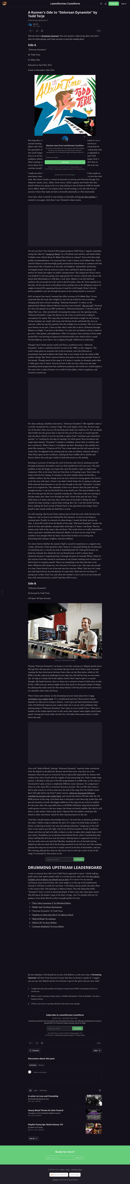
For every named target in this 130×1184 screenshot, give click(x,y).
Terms (68, 1170)
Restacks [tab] (41, 1065)
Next (97, 1050)
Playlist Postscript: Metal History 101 (45, 1124)
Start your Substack (58, 1175)
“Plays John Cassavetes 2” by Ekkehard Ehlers (51, 903)
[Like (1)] (31, 31)
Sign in (123, 4)
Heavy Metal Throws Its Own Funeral (45, 1110)
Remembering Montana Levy (38, 1099)
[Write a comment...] (67, 1075)
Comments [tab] (32, 1065)
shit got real (87, 305)
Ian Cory (35, 24)
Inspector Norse (53, 254)
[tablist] (36, 1065)
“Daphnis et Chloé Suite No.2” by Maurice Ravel (52, 914)
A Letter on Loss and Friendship (43, 1096)
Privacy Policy (80, 169)
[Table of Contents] (2, 592)
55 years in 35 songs (35, 1127)
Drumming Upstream (50, 36)
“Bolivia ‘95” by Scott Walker (44, 922)
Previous (34, 1050)
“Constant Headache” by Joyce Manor (48, 926)
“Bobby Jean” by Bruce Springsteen (47, 907)
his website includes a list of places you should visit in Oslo (63, 878)
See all (33, 1138)
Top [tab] (30, 1090)
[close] (84, 136)
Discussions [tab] (43, 1090)
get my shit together (86, 196)
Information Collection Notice (64, 169)
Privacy (62, 1170)
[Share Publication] (106, 4)
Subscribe (113, 4)
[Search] (101, 4)
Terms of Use (75, 167)
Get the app (75, 1175)
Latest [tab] (36, 1090)
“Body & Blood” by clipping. (44, 918)
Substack (55, 1180)
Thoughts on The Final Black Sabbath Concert (44, 1113)
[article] (65, 1100)
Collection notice (76, 1170)
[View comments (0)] (37, 31)
